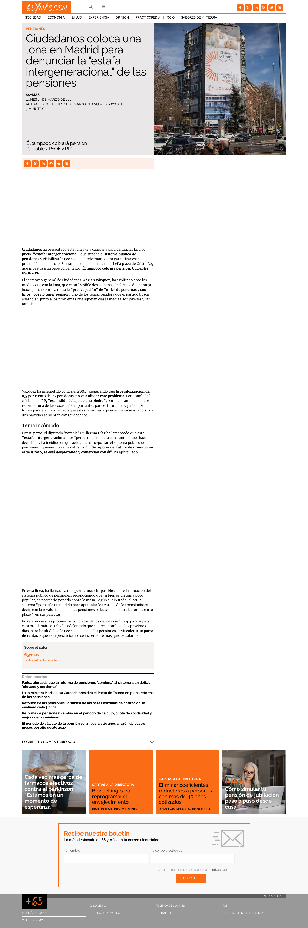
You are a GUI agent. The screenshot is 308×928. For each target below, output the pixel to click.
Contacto (163, 913)
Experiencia (99, 19)
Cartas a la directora (113, 785)
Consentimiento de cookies (243, 913)
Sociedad (33, 19)
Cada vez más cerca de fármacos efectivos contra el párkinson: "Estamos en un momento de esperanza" (53, 791)
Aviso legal (97, 905)
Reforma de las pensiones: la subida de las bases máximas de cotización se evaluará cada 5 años (83, 705)
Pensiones (36, 29)
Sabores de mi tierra (199, 19)
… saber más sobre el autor (41, 660)
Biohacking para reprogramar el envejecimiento (112, 796)
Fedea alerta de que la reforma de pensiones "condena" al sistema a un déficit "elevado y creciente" (86, 685)
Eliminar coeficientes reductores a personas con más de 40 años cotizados (186, 793)
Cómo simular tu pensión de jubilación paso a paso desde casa (249, 797)
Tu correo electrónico (166, 850)
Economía (56, 19)
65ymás (33, 95)
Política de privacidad (105, 913)
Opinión (122, 19)
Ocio (171, 19)
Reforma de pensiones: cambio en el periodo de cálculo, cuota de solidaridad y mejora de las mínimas (87, 715)
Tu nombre (72, 850)
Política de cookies (170, 905)
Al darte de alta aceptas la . (191, 869)
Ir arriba (272, 896)
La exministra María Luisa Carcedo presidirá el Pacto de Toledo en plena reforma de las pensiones (88, 695)
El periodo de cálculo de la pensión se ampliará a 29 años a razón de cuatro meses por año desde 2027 (83, 725)
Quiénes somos (33, 920)
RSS (225, 905)
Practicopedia (148, 19)
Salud (76, 19)
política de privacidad (212, 869)
